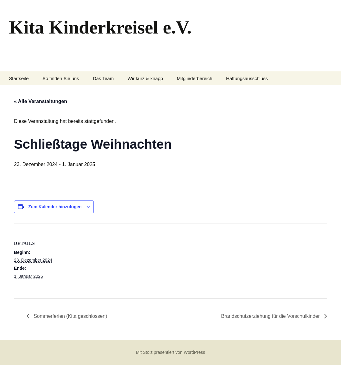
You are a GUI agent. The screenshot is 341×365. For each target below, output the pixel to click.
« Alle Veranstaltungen (40, 101)
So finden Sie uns (61, 78)
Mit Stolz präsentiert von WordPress (170, 352)
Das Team (103, 78)
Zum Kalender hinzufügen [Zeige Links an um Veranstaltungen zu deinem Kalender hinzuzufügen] (55, 206)
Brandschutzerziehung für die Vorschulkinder (271, 316)
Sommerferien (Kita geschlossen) (69, 316)
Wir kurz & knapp (145, 78)
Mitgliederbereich (194, 78)
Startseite (19, 78)
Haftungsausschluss (247, 78)
